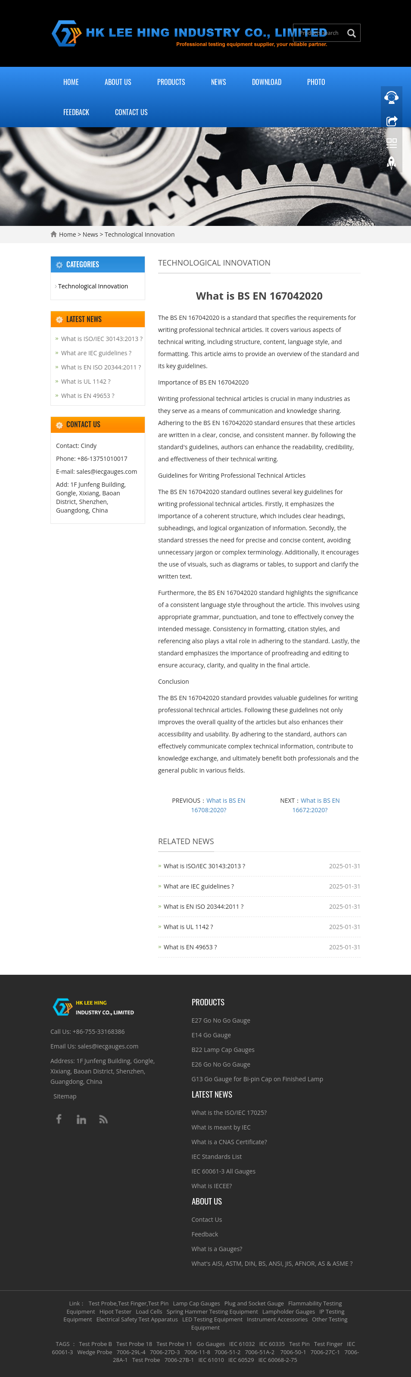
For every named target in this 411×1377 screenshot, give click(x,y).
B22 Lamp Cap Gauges (223, 1049)
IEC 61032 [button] (242, 1344)
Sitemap (64, 1096)
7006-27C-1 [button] (325, 1352)
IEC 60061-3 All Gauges (224, 1171)
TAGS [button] (63, 1344)
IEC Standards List (217, 1156)
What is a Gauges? (217, 1249)
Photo (316, 82)
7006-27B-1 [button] (179, 1360)
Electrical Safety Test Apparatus (137, 1319)
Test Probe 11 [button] (174, 1344)
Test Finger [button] (328, 1344)
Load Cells (149, 1311)
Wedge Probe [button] (94, 1352)
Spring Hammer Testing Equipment (212, 1311)
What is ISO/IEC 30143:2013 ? (204, 866)
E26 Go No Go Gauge (221, 1064)
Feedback (76, 112)
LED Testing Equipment (212, 1319)
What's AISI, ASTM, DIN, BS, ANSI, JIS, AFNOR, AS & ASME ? (272, 1263)
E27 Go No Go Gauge (221, 1020)
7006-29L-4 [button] (131, 1352)
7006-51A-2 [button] (259, 1352)
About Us (118, 82)
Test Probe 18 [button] (134, 1344)
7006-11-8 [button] (197, 1352)
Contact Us (131, 112)
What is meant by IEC (221, 1127)
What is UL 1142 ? (188, 927)
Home (71, 82)
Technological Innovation (138, 234)
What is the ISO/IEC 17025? (229, 1112)
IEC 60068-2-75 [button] (277, 1360)
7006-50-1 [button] (292, 1352)
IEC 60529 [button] (241, 1360)
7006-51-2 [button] (227, 1352)
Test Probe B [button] (95, 1344)
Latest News (212, 1094)
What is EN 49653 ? (190, 947)
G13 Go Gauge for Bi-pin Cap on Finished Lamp (258, 1079)
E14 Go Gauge (211, 1035)
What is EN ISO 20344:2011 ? (203, 906)
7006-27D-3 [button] (165, 1352)
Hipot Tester (116, 1311)
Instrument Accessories (277, 1319)
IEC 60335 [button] (272, 1344)
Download (266, 82)
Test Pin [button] (299, 1344)
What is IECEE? (212, 1186)
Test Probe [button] (146, 1360)
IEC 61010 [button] (211, 1360)
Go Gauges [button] (210, 1344)
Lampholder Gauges (288, 1311)
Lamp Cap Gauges (196, 1303)
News (218, 82)
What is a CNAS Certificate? (229, 1142)
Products (171, 82)
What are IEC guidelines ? (199, 886)
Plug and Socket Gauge (254, 1303)
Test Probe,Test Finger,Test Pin (129, 1303)
